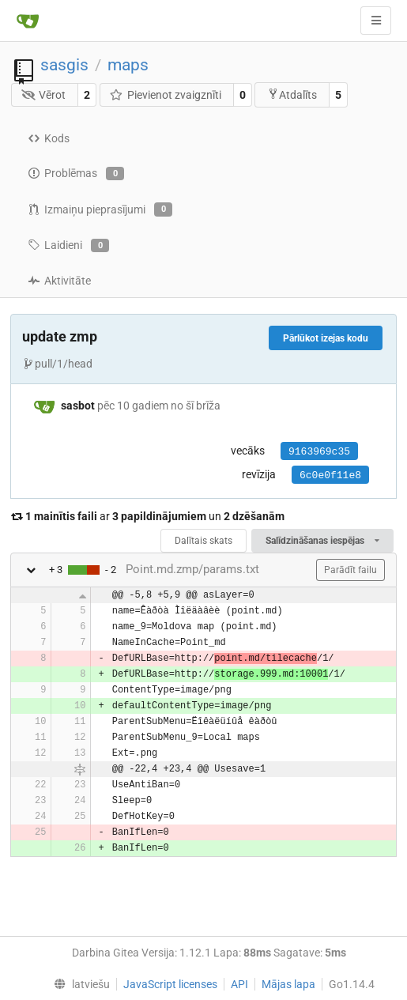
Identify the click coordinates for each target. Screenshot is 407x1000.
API (239, 984)
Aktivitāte (59, 280)
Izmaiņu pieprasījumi (100, 209)
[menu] (78, 984)
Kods (49, 138)
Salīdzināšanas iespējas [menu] (322, 540)
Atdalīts (292, 94)
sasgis (64, 64)
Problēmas (76, 174)
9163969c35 (319, 452)
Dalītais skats (203, 540)
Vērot (43, 95)
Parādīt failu (350, 569)
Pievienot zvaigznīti (165, 95)
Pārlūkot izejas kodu (325, 338)
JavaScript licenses (170, 984)
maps (128, 64)
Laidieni (68, 246)
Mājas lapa (288, 984)
